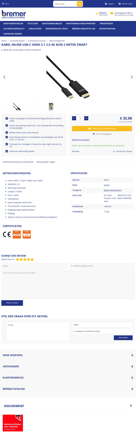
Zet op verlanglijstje (102, 134)
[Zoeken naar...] (79, 3)
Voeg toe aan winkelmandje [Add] (102, 128)
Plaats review (12, 302)
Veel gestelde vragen (45, 162)
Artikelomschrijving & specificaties (18, 162)
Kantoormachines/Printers (80, 23)
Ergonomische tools (57, 28)
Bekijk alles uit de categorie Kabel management (21, 50)
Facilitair (32, 23)
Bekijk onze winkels (80, 139)
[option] (68, 77)
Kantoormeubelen (52, 23)
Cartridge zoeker (13, 33)
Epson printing (107, 28)
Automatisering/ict (14, 28)
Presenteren (106, 23)
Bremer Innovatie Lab (83, 28)
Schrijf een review (122, 151)
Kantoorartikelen (13, 23)
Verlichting (35, 28)
